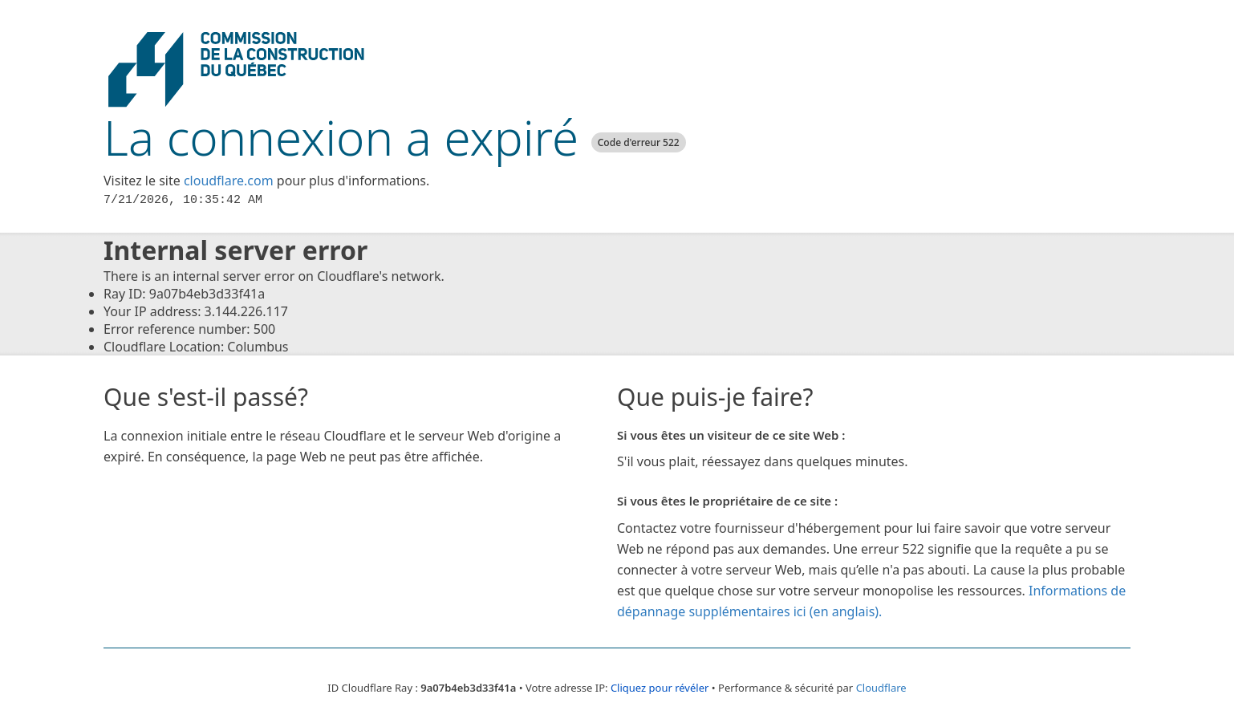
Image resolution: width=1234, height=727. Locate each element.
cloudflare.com (229, 180)
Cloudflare (881, 687)
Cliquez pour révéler (659, 687)
